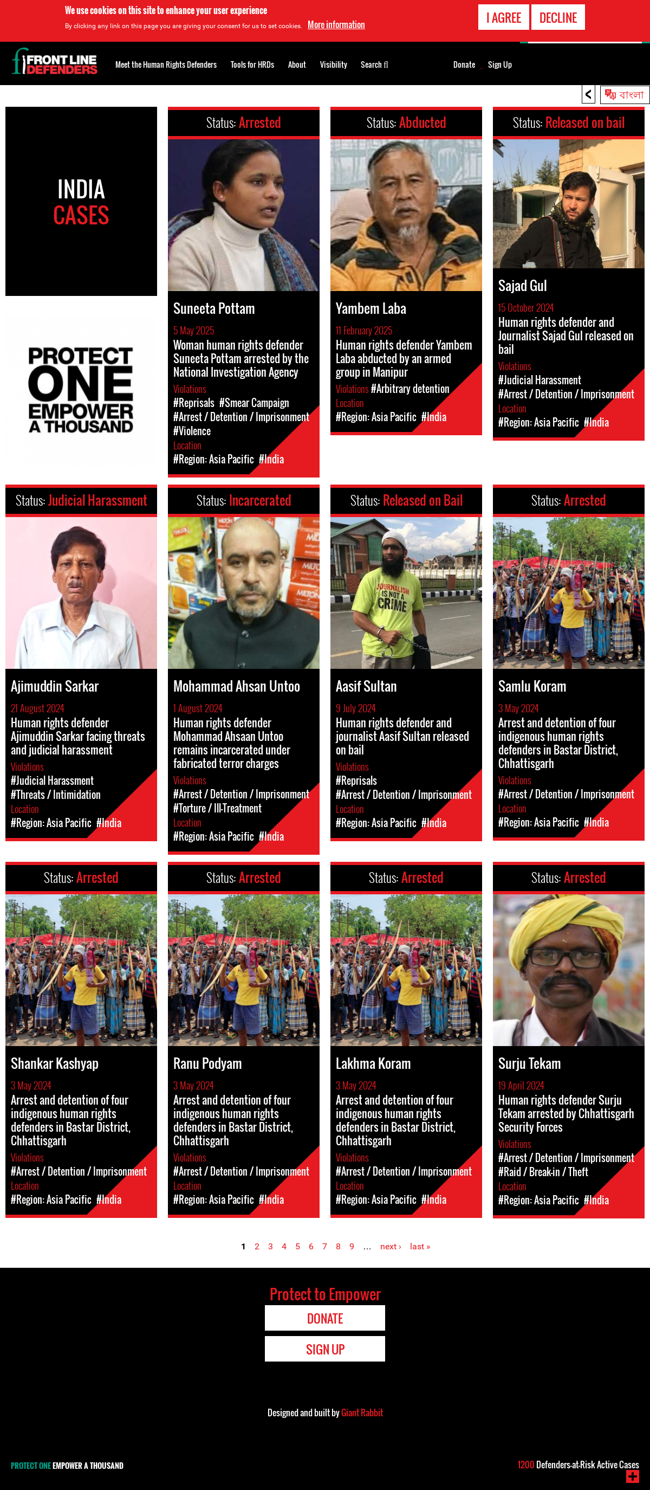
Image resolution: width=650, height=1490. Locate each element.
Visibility (333, 64)
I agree (503, 16)
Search (374, 63)
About (297, 64)
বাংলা (632, 93)
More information (336, 23)
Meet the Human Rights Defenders (166, 64)
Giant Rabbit (362, 1412)
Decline (558, 16)
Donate (464, 64)
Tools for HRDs (252, 64)
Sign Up (500, 64)
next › (390, 1246)
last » (420, 1246)
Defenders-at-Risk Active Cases (578, 1464)
